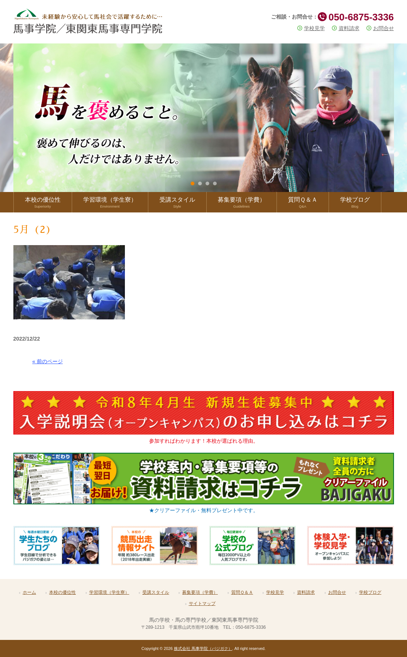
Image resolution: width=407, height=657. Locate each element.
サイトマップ (202, 603)
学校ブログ (370, 592)
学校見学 (314, 28)
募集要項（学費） (200, 592)
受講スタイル (155, 592)
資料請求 (349, 28)
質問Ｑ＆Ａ (242, 592)
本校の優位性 (62, 592)
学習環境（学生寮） (109, 592)
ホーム (29, 592)
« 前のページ (47, 361)
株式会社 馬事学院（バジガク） (203, 648)
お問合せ (383, 28)
